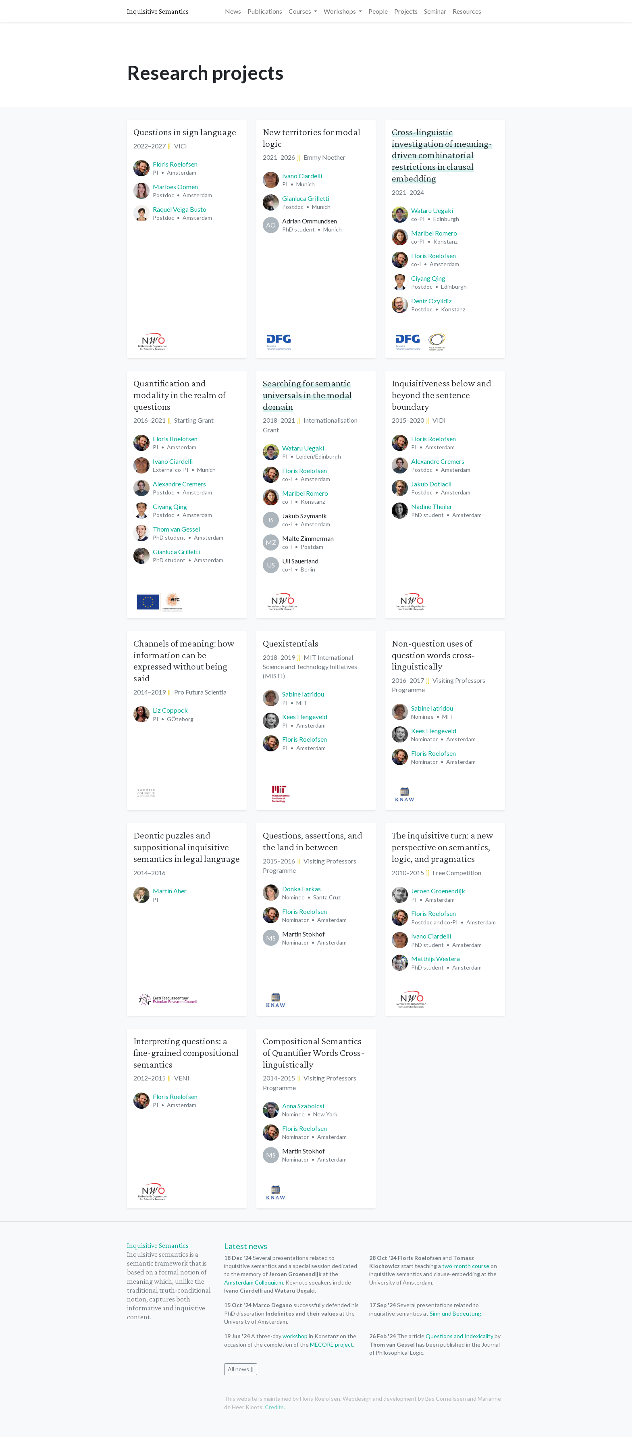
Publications (264, 11)
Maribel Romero (434, 233)
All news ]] (241, 1369)
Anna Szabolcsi (303, 1106)
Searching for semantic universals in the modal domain (307, 394)
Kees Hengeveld (304, 716)
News (233, 11)
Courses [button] (300, 11)
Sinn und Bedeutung (455, 1313)
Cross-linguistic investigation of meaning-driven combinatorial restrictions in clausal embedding (442, 155)
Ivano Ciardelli (302, 175)
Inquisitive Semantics (158, 11)
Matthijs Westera (435, 958)
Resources (467, 11)
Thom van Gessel (176, 529)
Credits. (275, 1407)
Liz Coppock (170, 710)
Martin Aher (170, 891)
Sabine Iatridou (303, 694)
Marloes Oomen (175, 186)
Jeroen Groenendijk (438, 891)
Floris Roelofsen (175, 164)
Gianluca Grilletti (305, 198)
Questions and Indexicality (459, 1336)
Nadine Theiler (431, 506)
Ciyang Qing (428, 278)
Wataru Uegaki (432, 210)
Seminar (435, 11)
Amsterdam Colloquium (253, 1282)
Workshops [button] (340, 11)
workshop (295, 1336)
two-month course (465, 1265)
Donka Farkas (301, 889)
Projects (406, 11)
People (378, 11)
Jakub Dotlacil (431, 484)
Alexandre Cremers (179, 484)
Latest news (245, 1246)
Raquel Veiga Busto (179, 209)
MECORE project (331, 1344)
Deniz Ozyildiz (431, 301)
